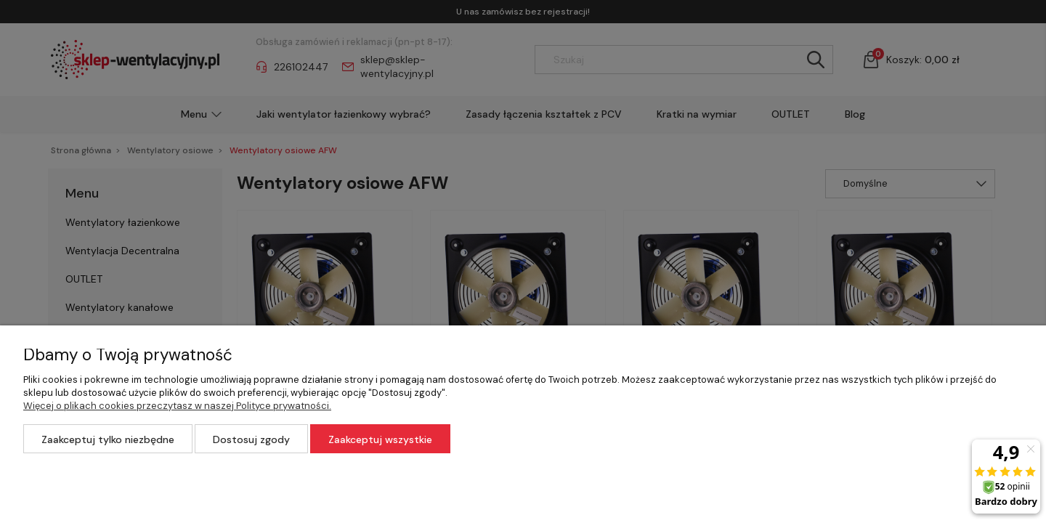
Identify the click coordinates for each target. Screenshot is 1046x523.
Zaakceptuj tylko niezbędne (107, 439)
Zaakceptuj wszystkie (380, 439)
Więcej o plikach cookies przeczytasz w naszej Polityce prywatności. (177, 406)
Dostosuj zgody (251, 439)
